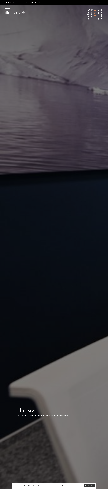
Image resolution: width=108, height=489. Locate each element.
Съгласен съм (89, 485)
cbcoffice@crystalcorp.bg (32, 2)
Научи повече (71, 485)
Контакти (101, 14)
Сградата (88, 14)
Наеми (95, 12)
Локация (92, 13)
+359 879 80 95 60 (11, 2)
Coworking (98, 14)
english (100, 2)
